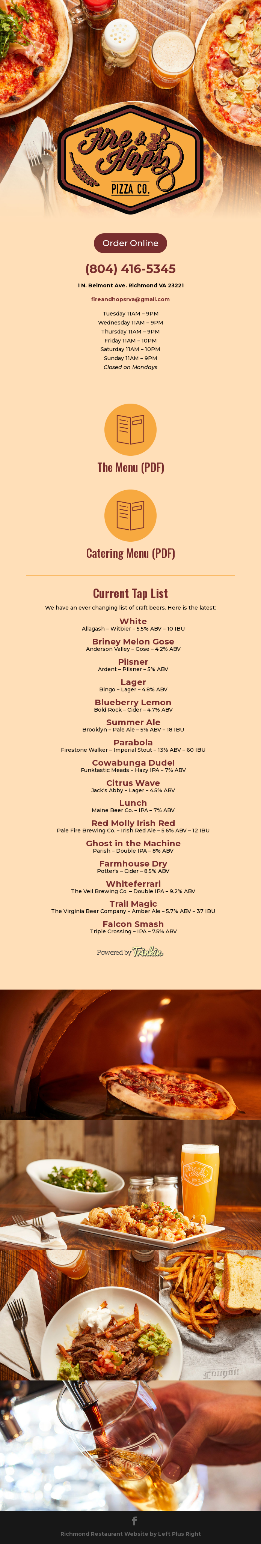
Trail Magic (133, 904)
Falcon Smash (133, 924)
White (133, 621)
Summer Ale (133, 722)
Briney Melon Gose (133, 642)
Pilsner (133, 662)
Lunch (133, 803)
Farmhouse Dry (133, 864)
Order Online (130, 243)
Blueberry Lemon (133, 702)
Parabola (133, 742)
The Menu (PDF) (130, 466)
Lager (133, 682)
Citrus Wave (133, 783)
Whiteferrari (133, 884)
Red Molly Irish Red (133, 823)
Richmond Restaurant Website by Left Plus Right (130, 1533)
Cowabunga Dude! (133, 763)
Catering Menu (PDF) (130, 552)
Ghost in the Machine (133, 843)
